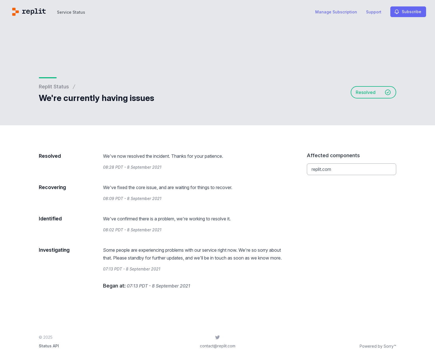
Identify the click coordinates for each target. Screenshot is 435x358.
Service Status (71, 12)
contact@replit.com (217, 345)
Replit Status (54, 87)
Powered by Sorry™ (378, 346)
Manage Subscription (336, 12)
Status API (49, 345)
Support (373, 12)
